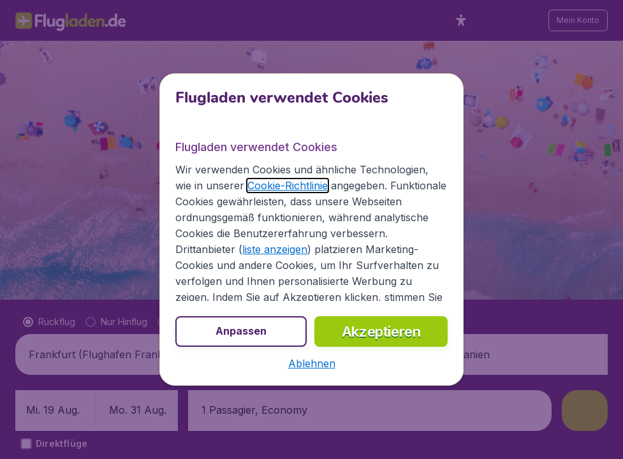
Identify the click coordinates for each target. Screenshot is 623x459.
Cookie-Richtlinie (287, 185)
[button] (311, 363)
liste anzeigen (274, 249)
